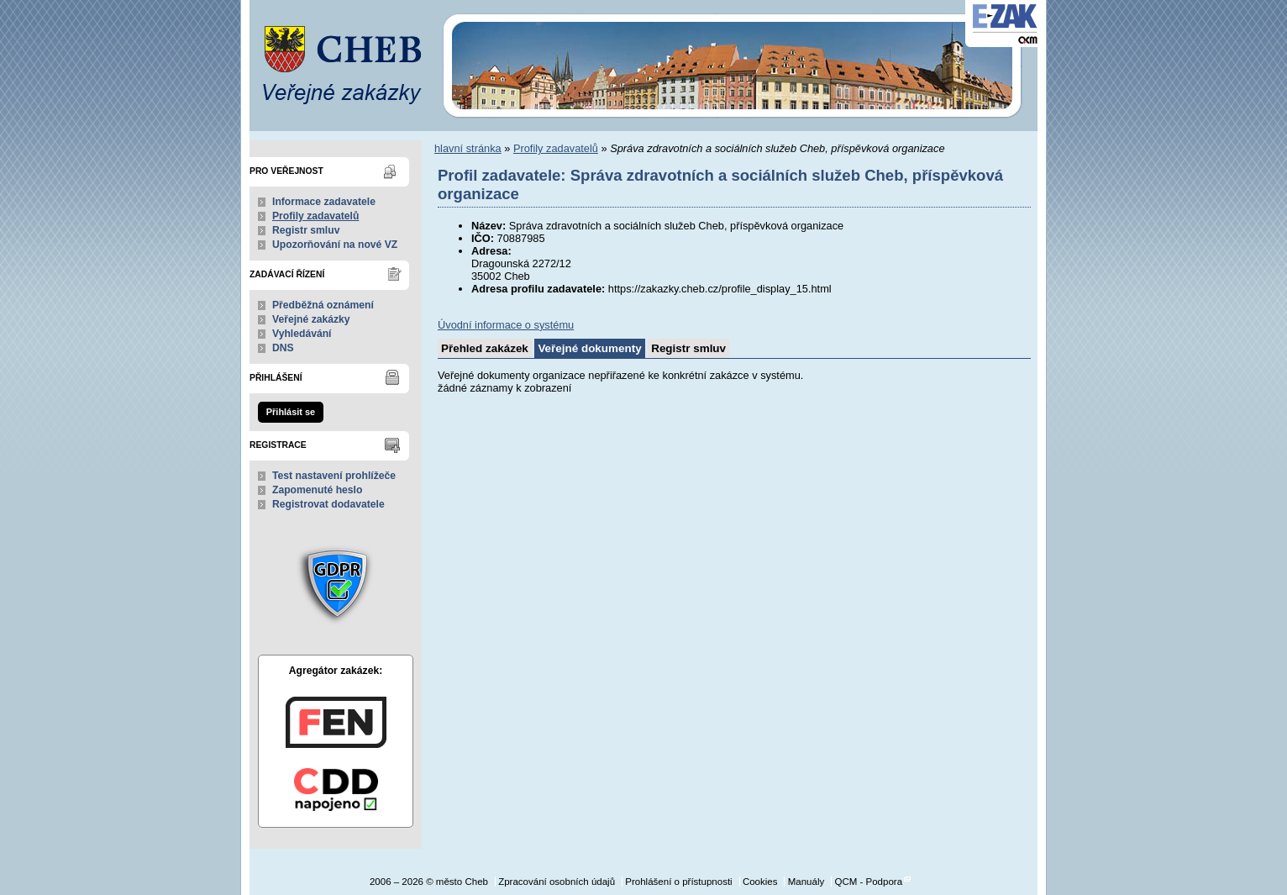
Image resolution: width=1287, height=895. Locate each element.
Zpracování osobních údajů (556, 882)
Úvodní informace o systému (506, 325)
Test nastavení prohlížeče (334, 476)
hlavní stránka (468, 148)
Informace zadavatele (324, 202)
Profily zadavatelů (315, 216)
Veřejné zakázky (311, 319)
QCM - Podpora (868, 882)
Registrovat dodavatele (328, 504)
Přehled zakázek (484, 348)
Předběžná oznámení (323, 305)
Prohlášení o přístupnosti (678, 882)
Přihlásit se (290, 412)
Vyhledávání (302, 334)
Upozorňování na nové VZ (334, 244)
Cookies (760, 882)
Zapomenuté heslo (317, 490)
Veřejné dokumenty (589, 348)
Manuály (806, 882)
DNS (283, 348)
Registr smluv (305, 230)
